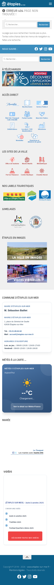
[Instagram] (45, 49)
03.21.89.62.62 (15, 331)
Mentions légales (17, 570)
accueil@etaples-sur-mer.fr (22, 334)
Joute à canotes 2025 (17, 516)
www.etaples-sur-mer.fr (38, 567)
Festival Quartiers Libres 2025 (21, 528)
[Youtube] (50, 49)
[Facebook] (36, 49)
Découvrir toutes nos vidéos (25, 538)
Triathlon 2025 (15, 522)
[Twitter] (41, 49)
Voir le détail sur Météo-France (26, 406)
